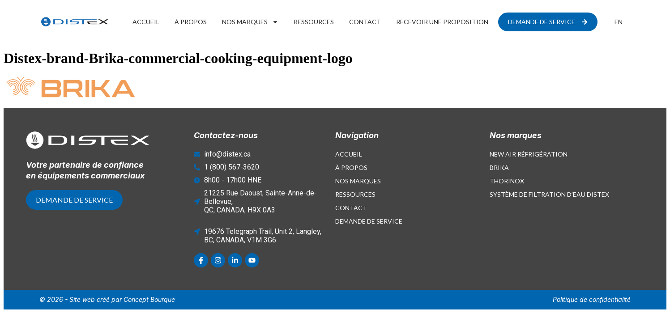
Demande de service (368, 221)
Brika (499, 167)
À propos (191, 21)
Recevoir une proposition (442, 21)
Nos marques (250, 22)
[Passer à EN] (618, 22)
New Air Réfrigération (529, 154)
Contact (365, 21)
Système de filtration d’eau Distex (549, 194)
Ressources (314, 21)
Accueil (145, 21)
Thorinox (507, 181)
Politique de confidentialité (592, 299)
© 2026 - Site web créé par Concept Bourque (107, 299)
